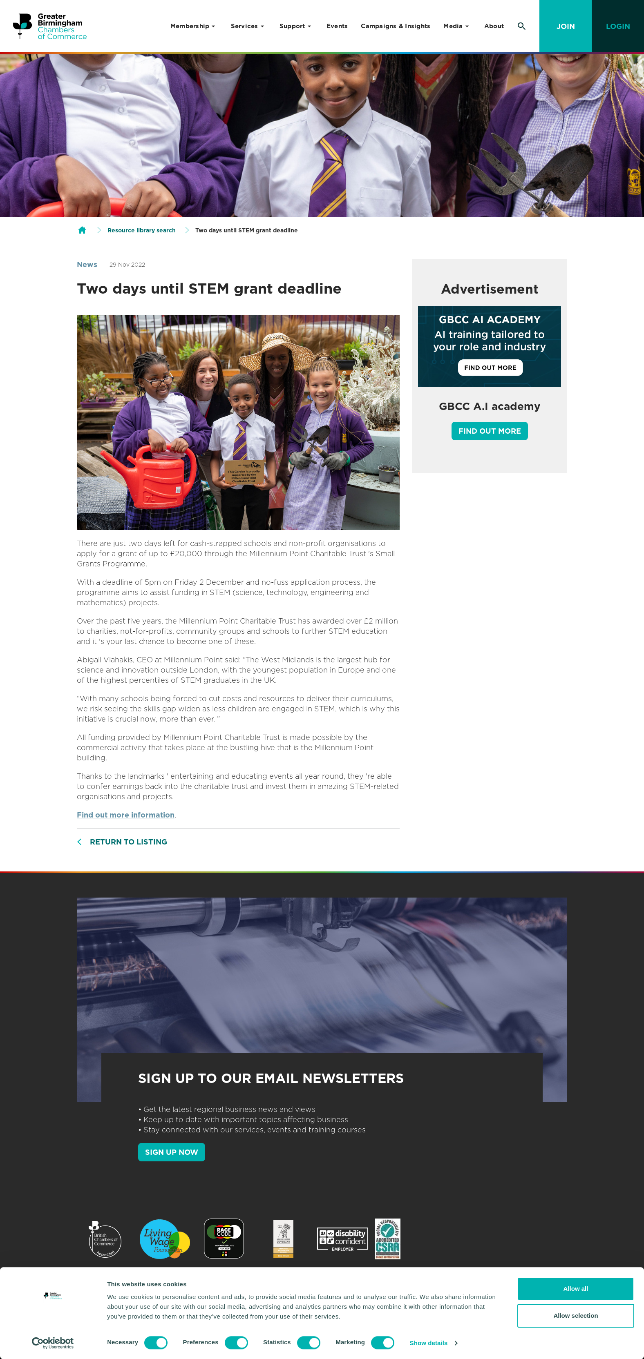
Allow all (576, 1288)
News (87, 264)
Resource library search (141, 230)
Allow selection (575, 1315)
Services (244, 26)
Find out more (489, 431)
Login (618, 26)
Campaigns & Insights (395, 26)
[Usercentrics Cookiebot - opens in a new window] (53, 1343)
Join (566, 26)
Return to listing (128, 842)
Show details (429, 1342)
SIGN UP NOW (171, 1152)
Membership (190, 26)
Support (292, 26)
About (494, 26)
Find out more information (125, 815)
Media (453, 26)
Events (337, 26)
